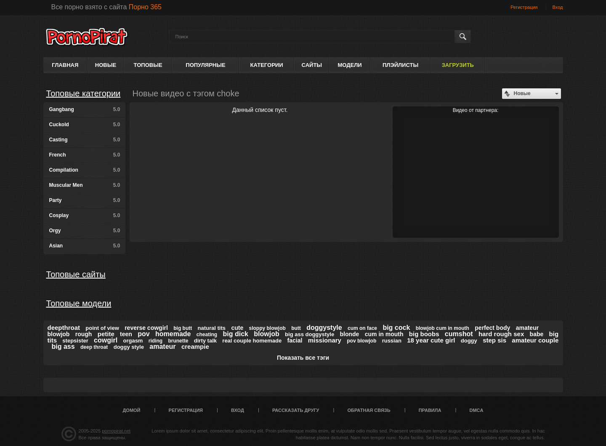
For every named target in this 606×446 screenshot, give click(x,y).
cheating (207, 334)
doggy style (129, 347)
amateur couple (535, 340)
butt (296, 328)
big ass (63, 346)
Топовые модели (79, 303)
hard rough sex (501, 333)
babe (537, 334)
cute (237, 327)
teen (126, 334)
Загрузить (458, 65)
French (84, 155)
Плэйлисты (400, 65)
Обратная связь (369, 410)
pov (143, 333)
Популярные (205, 65)
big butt (182, 328)
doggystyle (324, 327)
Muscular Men (84, 185)
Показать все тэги (303, 357)
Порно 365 (145, 7)
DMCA (476, 410)
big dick (235, 333)
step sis (494, 340)
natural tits (212, 328)
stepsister (75, 340)
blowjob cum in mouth (442, 328)
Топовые (148, 65)
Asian (84, 246)
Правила (430, 410)
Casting (84, 140)
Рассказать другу (295, 410)
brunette (178, 341)
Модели (349, 65)
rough (83, 334)
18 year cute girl (431, 340)
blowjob (266, 333)
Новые (105, 65)
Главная (65, 65)
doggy (469, 340)
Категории (266, 65)
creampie (195, 346)
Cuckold (84, 124)
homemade (173, 333)
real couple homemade (252, 340)
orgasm (133, 340)
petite (106, 333)
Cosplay (84, 215)
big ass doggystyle (309, 334)
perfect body (492, 327)
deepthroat (64, 327)
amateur (162, 346)
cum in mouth (384, 334)
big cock (396, 327)
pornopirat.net (116, 430)
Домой (132, 410)
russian (391, 340)
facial (295, 340)
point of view (102, 328)
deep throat (94, 347)
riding (155, 341)
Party (84, 200)
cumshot (459, 333)
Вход (558, 7)
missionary (324, 340)
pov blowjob (361, 341)
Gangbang (84, 109)
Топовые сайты (76, 274)
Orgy (84, 231)
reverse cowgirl (146, 327)
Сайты (312, 65)
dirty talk (205, 340)
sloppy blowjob (267, 328)
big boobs (424, 333)
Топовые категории (83, 93)
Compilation (84, 170)
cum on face (362, 328)
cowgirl (105, 340)
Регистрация (523, 7)
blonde (349, 334)
